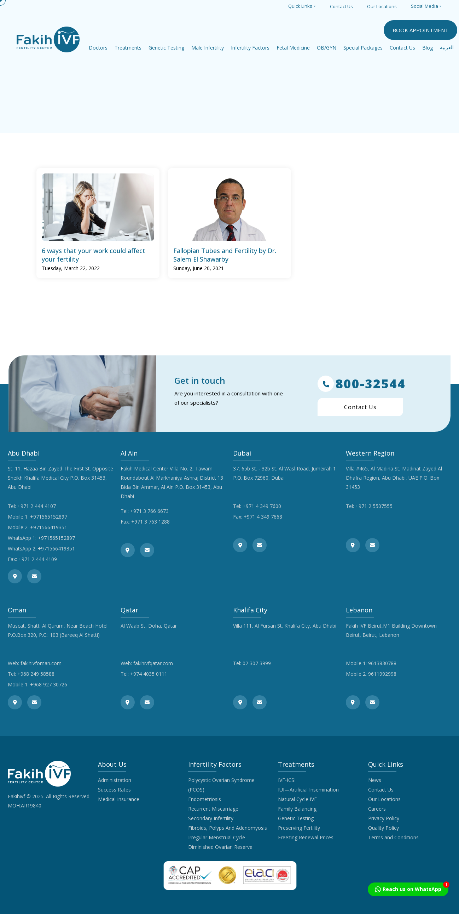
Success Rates (114, 789)
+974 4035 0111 (148, 673)
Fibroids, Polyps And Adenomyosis (227, 827)
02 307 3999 (257, 663)
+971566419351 (48, 527)
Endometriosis (204, 799)
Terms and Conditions (393, 837)
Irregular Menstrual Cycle (216, 837)
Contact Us (341, 6)
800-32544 (362, 384)
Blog (427, 47)
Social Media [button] (424, 6)
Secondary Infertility (210, 818)
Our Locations (382, 6)
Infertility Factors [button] (250, 47)
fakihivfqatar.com (153, 663)
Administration (114, 780)
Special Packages (363, 47)
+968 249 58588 (35, 673)
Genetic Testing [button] (166, 47)
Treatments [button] (128, 47)
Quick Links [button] (300, 6)
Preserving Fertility (299, 827)
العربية (447, 47)
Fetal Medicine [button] (293, 47)
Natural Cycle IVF (297, 799)
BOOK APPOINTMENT (420, 30)
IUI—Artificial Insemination (308, 789)
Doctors (98, 47)
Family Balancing (297, 808)
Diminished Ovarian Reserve (220, 847)
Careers (377, 808)
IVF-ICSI (287, 780)
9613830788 (382, 663)
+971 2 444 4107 (36, 506)
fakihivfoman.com (41, 663)
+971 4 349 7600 (262, 506)
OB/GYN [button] (326, 47)
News (374, 780)
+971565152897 (48, 516)
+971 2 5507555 (374, 506)
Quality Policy (383, 827)
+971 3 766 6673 (149, 511)
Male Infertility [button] (207, 47)
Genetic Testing (296, 818)
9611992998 (382, 673)
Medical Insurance (118, 799)
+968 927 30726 (48, 684)
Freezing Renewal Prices (305, 837)
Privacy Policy (383, 818)
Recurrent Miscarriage (213, 808)
